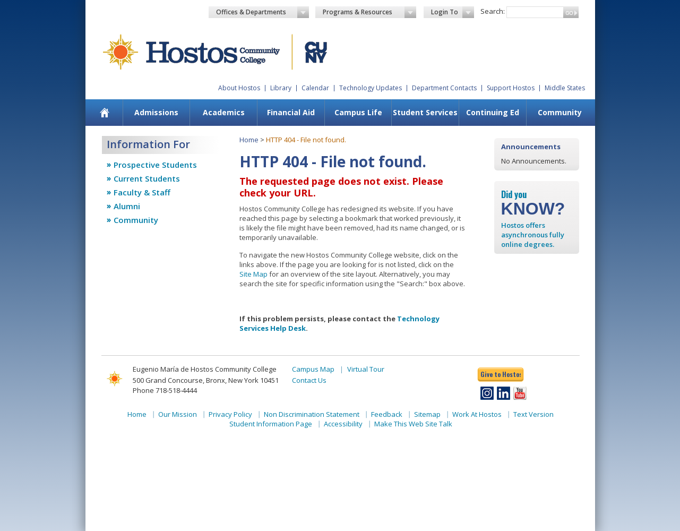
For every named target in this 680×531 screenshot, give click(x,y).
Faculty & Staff (142, 192)
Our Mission (177, 414)
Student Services (425, 112)
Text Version (533, 414)
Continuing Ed (492, 112)
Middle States (565, 87)
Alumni (127, 206)
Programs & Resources (369, 12)
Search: (492, 11)
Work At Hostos (477, 414)
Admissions (156, 112)
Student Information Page (270, 424)
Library (280, 87)
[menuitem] (104, 112)
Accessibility (343, 424)
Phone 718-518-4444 (165, 390)
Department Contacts (444, 87)
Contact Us (309, 380)
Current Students (147, 178)
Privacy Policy (230, 414)
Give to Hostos (500, 374)
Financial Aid (291, 112)
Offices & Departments (262, 12)
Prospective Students (155, 164)
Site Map (253, 274)
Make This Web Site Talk (413, 424)
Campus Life (358, 112)
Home (249, 139)
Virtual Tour (365, 369)
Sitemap (427, 414)
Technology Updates (370, 87)
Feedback (386, 414)
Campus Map (313, 369)
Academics (224, 112)
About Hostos (239, 87)
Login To (452, 12)
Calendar (315, 87)
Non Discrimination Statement (311, 414)
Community (560, 112)
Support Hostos (511, 87)
